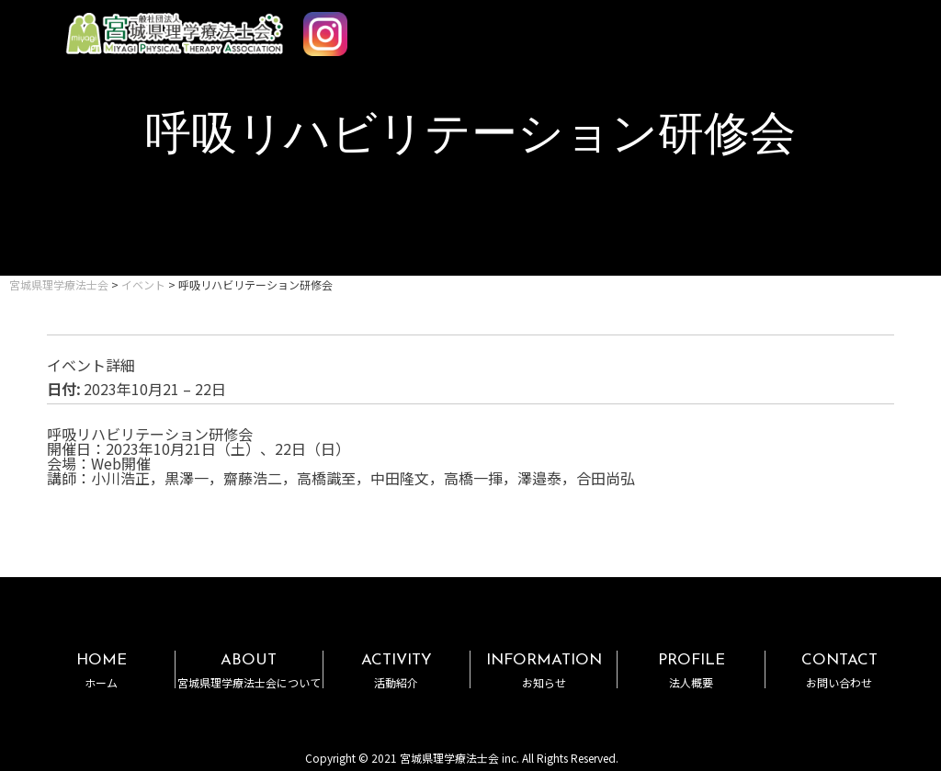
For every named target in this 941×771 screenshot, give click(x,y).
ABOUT (249, 670)
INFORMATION (543, 670)
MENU (875, 25)
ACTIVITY (396, 670)
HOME (101, 670)
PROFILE (691, 670)
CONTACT (839, 670)
